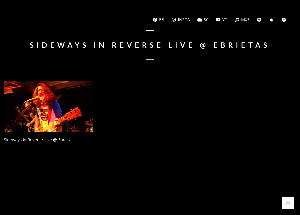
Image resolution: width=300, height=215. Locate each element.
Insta (180, 19)
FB (158, 19)
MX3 (242, 19)
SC (203, 19)
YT (222, 19)
